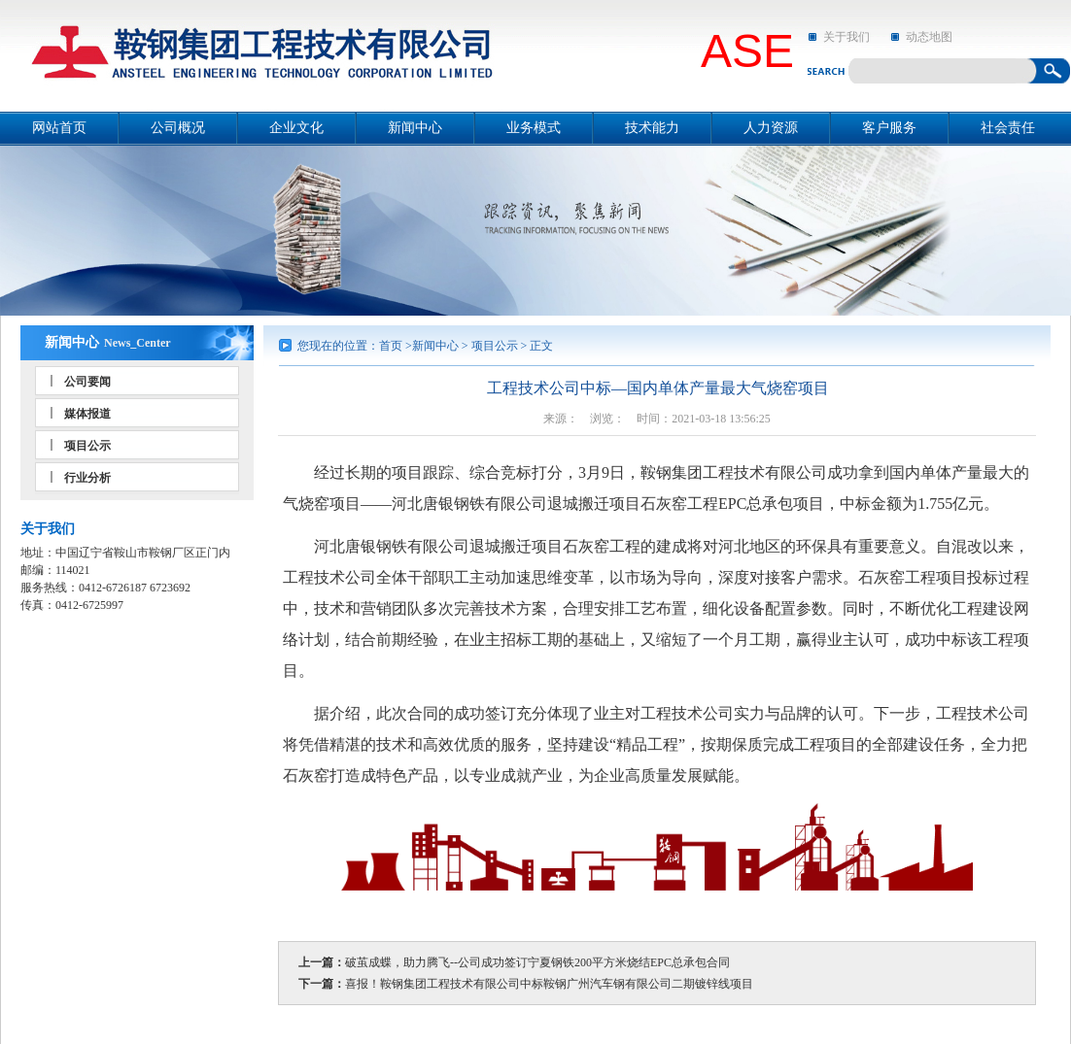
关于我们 (846, 37)
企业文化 (296, 127)
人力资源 (770, 127)
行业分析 (87, 478)
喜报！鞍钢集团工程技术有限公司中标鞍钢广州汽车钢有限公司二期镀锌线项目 (549, 984)
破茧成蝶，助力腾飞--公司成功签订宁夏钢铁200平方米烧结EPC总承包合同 (537, 962)
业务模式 (533, 127)
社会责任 (1008, 127)
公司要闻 (87, 381)
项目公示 (87, 446)
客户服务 (889, 127)
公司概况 (178, 127)
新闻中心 (415, 127)
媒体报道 (87, 414)
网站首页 (59, 127)
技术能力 (652, 127)
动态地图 (929, 37)
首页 (390, 346)
